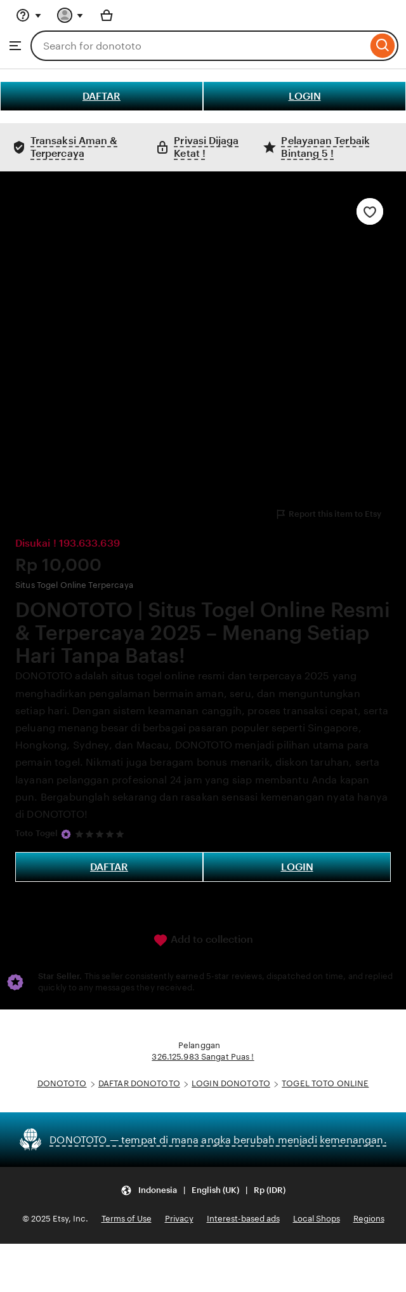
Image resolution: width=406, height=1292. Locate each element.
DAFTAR (101, 96)
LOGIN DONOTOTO (231, 1083)
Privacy (179, 1218)
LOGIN (305, 96)
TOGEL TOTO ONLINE (325, 1083)
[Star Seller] (66, 834)
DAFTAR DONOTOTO (139, 1083)
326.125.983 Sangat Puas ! (203, 1057)
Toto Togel (36, 833)
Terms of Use (127, 1218)
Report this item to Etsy (328, 514)
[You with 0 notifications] (70, 15)
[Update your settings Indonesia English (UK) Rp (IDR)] (203, 1190)
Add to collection (203, 940)
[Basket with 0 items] (106, 15)
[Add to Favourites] (370, 211)
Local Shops (316, 1218)
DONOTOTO (62, 1083)
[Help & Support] (28, 15)
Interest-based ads (243, 1218)
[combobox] (198, 45)
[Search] (382, 45)
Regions (368, 1218)
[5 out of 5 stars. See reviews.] (101, 834)
